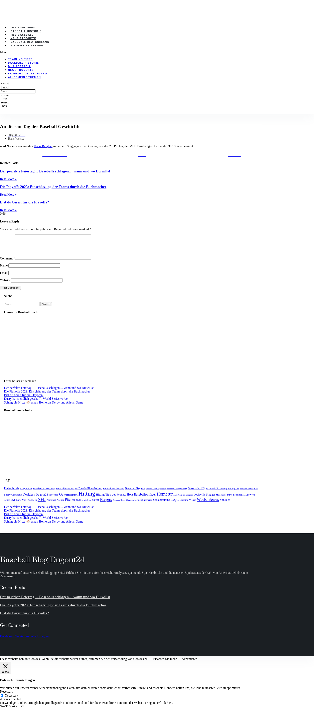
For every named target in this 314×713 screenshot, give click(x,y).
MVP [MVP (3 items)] (13, 505)
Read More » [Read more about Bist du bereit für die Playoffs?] (8, 210)
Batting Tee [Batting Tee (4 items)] (233, 493)
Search (5, 87)
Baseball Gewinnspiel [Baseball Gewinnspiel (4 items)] (66, 493)
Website (5, 285)
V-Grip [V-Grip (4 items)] (192, 504)
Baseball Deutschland (29, 42)
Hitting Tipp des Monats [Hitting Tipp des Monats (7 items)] (111, 499)
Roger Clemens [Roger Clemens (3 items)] (127, 505)
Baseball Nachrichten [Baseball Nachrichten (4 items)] (113, 493)
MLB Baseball (21, 34)
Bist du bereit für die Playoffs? (24, 202)
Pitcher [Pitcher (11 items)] (70, 504)
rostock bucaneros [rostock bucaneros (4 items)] (143, 504)
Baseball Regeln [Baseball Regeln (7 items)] (135, 493)
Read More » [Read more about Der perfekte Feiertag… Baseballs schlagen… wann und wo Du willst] (8, 179)
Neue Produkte (23, 38)
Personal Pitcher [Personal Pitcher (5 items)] (55, 504)
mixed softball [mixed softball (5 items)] (235, 499)
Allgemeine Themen (26, 45)
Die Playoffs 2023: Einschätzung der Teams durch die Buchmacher (53, 187)
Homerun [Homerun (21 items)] (165, 498)
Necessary (11, 700)
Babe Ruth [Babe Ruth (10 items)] (11, 493)
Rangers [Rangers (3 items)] (116, 505)
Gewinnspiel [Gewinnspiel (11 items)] (68, 499)
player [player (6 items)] (95, 504)
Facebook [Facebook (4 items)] (53, 499)
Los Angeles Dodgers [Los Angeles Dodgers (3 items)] (183, 500)
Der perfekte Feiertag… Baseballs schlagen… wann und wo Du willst (55, 171)
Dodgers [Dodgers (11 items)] (28, 499)
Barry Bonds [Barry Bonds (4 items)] (26, 493)
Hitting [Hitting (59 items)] (86, 498)
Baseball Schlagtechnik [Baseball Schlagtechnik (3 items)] (156, 493)
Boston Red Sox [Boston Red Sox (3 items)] (247, 493)
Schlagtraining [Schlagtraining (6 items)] (161, 504)
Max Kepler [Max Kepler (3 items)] (221, 500)
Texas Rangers (43, 146)
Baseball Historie (25, 31)
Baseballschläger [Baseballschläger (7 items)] (198, 493)
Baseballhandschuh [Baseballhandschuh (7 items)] (90, 493)
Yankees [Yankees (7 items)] (225, 504)
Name (4, 270)
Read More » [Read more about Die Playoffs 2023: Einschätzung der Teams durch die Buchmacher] (8, 194)
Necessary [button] (6, 696)
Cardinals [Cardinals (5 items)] (16, 499)
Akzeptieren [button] (189, 663)
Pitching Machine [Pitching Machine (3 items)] (83, 505)
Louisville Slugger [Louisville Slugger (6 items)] (204, 499)
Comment (7, 263)
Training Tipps (22, 27)
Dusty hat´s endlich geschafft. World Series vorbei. (36, 403)
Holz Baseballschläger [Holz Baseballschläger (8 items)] (141, 499)
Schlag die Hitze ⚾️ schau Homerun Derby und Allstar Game (43, 407)
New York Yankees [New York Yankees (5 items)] (26, 504)
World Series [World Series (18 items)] (208, 504)
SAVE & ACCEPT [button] (12, 711)
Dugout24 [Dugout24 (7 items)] (42, 499)
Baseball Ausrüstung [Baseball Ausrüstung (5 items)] (44, 493)
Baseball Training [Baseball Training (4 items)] (218, 493)
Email (4, 277)
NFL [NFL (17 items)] (42, 504)
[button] (110, 52)
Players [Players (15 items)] (106, 504)
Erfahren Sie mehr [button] (165, 663)
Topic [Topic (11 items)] (175, 504)
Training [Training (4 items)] (184, 504)
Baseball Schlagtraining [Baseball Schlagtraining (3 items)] (177, 493)
